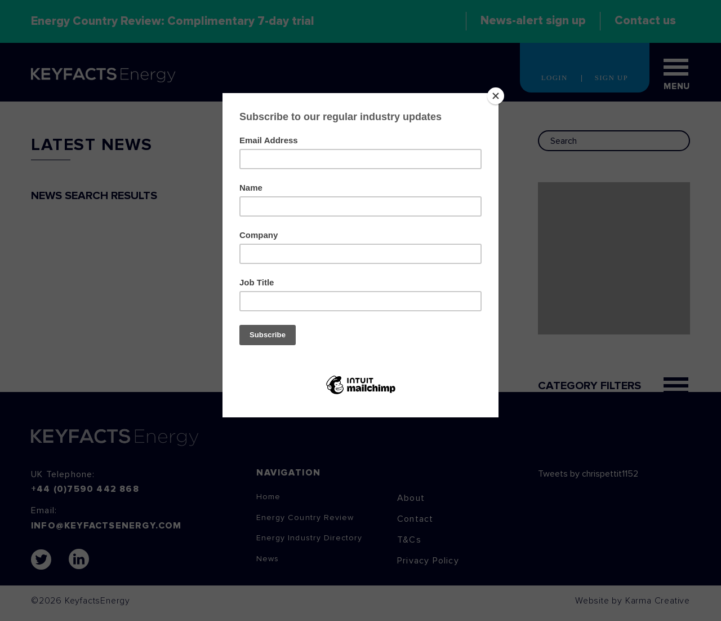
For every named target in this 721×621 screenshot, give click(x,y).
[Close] (495, 95)
